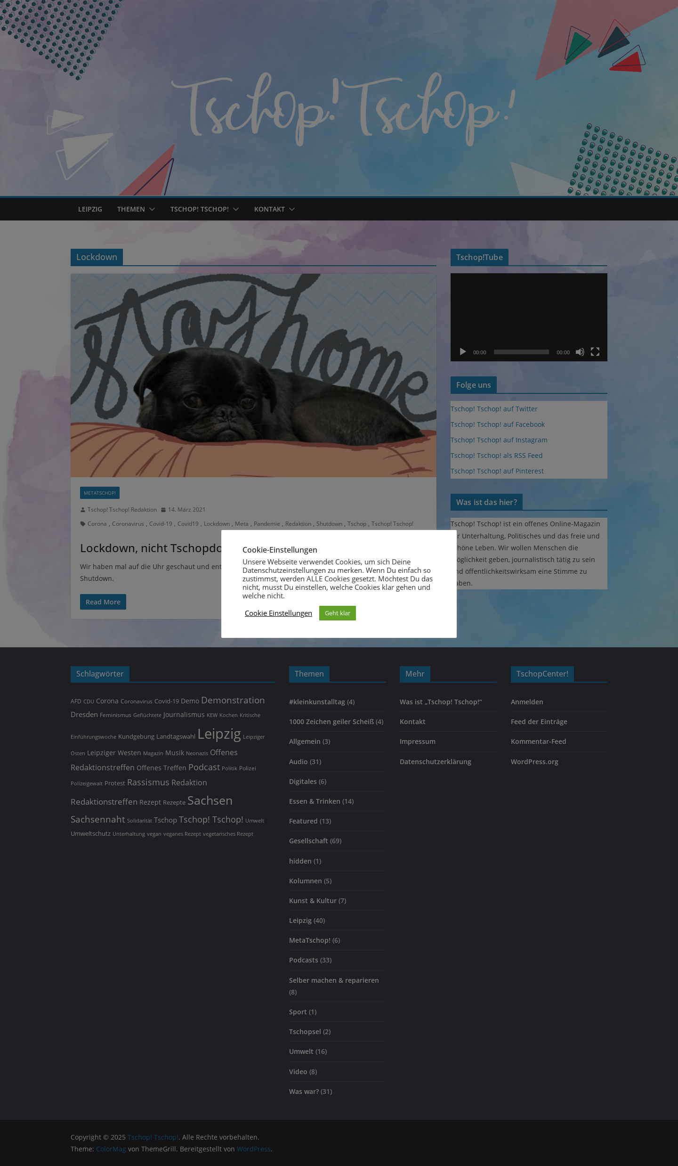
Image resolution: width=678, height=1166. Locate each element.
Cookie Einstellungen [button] (278, 613)
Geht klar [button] (337, 613)
